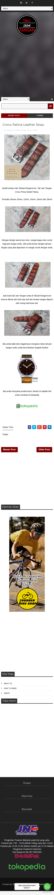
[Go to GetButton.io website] (47, 892)
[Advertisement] (26, 68)
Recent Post (14, 115)
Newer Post (9, 449)
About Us (8, 684)
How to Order (10, 689)
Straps (40, 115)
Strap (29, 130)
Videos (7, 694)
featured (10, 130)
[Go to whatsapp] (47, 886)
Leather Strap (20, 130)
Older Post (44, 449)
